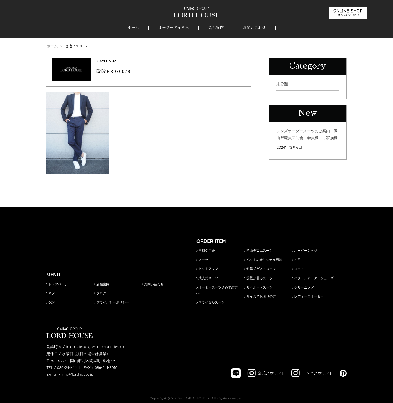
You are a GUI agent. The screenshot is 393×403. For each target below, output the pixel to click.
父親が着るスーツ (258, 278)
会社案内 (216, 28)
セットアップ (207, 269)
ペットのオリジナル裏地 (263, 260)
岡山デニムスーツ (258, 250)
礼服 (296, 260)
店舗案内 (101, 284)
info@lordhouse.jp (77, 374)
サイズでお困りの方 (260, 296)
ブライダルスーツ (210, 302)
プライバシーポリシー (111, 302)
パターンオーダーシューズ (313, 278)
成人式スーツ (207, 278)
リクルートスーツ (258, 287)
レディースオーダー (308, 296)
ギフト (52, 293)
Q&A (50, 302)
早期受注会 (205, 250)
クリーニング (303, 287)
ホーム (133, 28)
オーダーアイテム (173, 28)
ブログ (100, 293)
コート (298, 269)
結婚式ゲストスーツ (260, 269)
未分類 (282, 83)
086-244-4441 (68, 367)
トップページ (57, 284)
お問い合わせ (254, 28)
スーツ (202, 260)
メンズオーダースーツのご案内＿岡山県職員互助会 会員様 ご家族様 (307, 134)
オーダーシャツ (304, 250)
